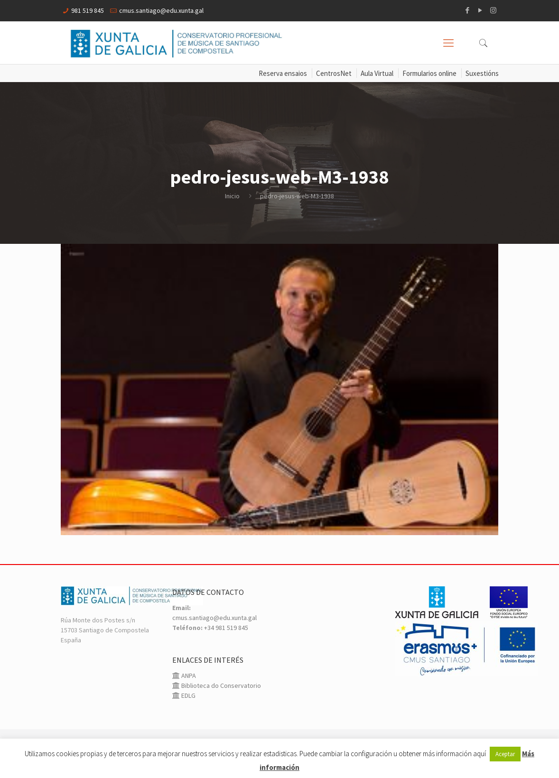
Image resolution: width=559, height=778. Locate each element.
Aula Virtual (377, 73)
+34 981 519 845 (226, 627)
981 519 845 (87, 10)
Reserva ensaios (283, 73)
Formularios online (429, 73)
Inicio (232, 196)
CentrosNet (334, 73)
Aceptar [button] (505, 754)
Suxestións (482, 73)
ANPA (188, 675)
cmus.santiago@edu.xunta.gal (161, 10)
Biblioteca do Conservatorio (220, 685)
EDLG (188, 695)
